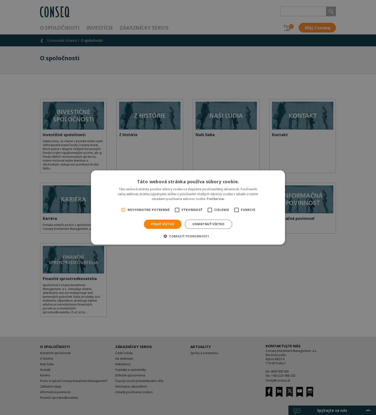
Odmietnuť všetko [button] (208, 224)
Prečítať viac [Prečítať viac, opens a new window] (215, 199)
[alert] (188, 207)
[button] (188, 236)
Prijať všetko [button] (162, 224)
